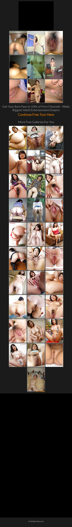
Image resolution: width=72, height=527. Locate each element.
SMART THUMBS (40, 391)
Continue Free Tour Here (36, 114)
